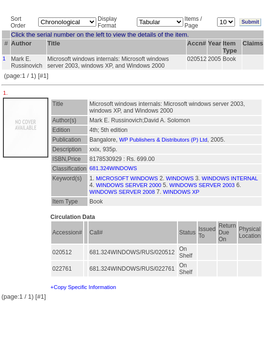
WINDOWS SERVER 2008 (122, 192)
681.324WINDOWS (113, 168)
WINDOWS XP (181, 192)
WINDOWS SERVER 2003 (202, 185)
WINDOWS (179, 178)
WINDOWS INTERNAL (230, 178)
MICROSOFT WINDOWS (127, 178)
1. (6, 93)
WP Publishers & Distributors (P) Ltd (163, 140)
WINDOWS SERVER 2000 (128, 185)
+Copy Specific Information (83, 287)
